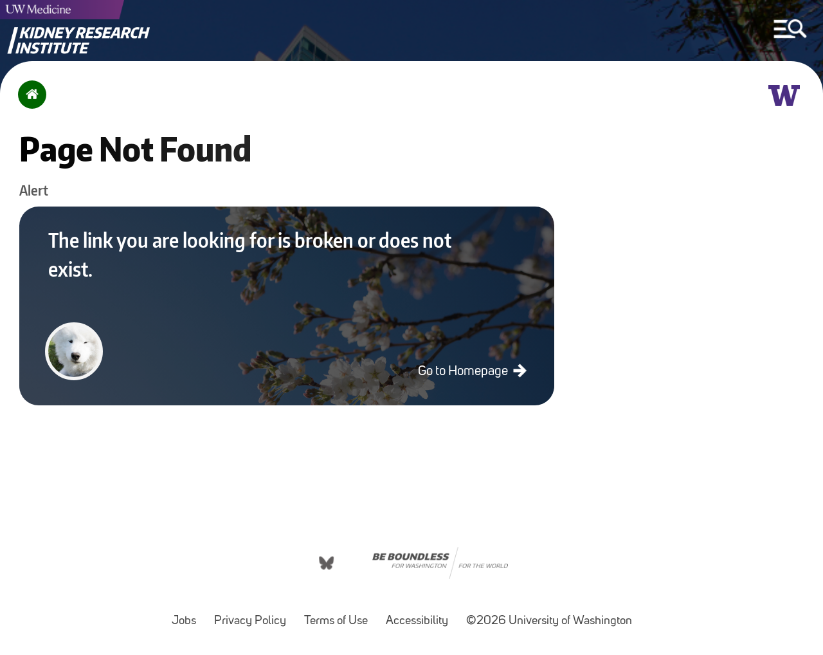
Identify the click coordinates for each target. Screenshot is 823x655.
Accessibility (421, 614)
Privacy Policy (254, 614)
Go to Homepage (464, 371)
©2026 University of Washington (549, 621)
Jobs (188, 614)
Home (29, 103)
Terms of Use (339, 614)
